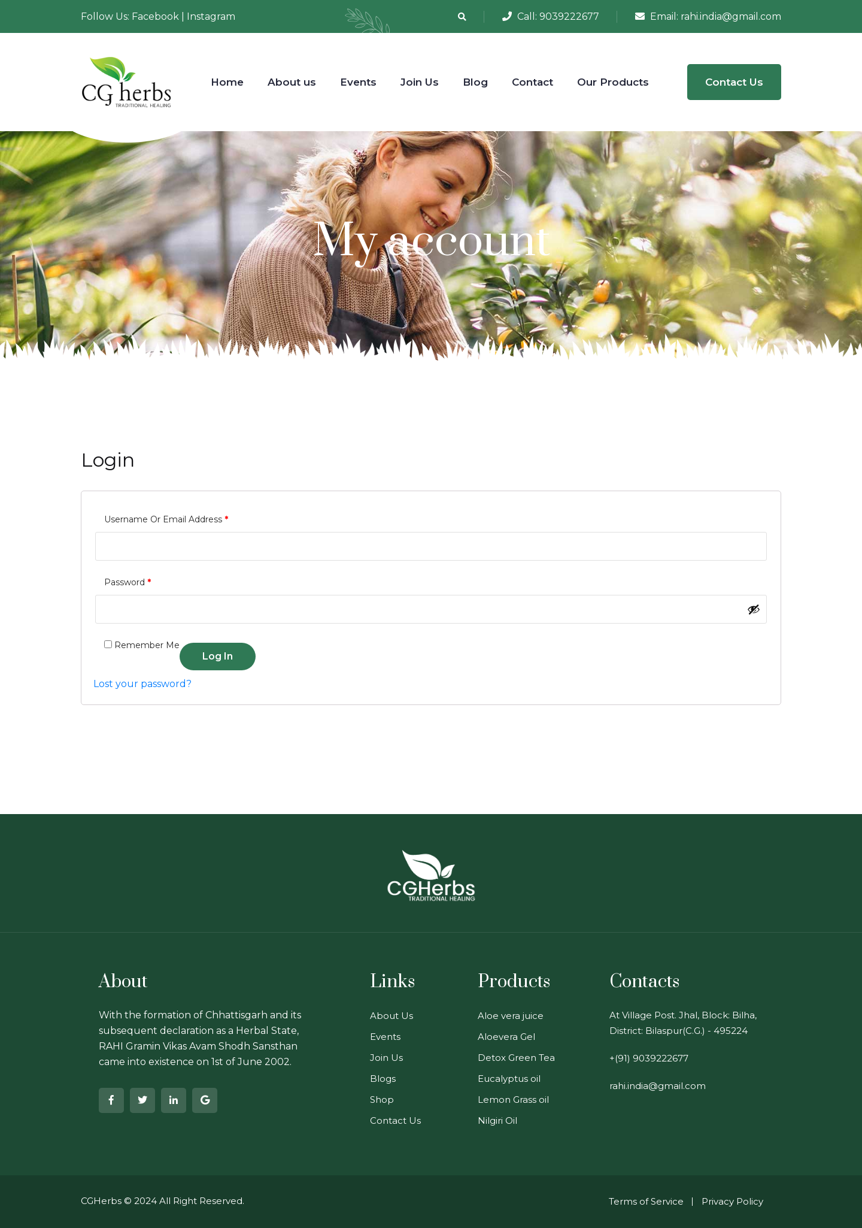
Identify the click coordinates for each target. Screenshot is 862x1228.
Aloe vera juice (511, 1015)
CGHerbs (101, 1200)
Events (358, 82)
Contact (532, 82)
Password (127, 581)
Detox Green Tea (516, 1057)
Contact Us (734, 82)
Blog (475, 82)
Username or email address (166, 518)
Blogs (383, 1078)
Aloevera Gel (506, 1036)
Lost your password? (142, 683)
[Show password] (753, 609)
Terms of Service (646, 1201)
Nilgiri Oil (497, 1120)
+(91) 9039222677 (648, 1058)
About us (292, 82)
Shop (382, 1099)
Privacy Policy (732, 1201)
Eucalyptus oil (509, 1078)
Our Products (613, 82)
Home (227, 82)
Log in (217, 656)
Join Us (419, 82)
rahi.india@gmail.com (731, 16)
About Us (391, 1015)
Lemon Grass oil (513, 1099)
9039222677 (569, 16)
